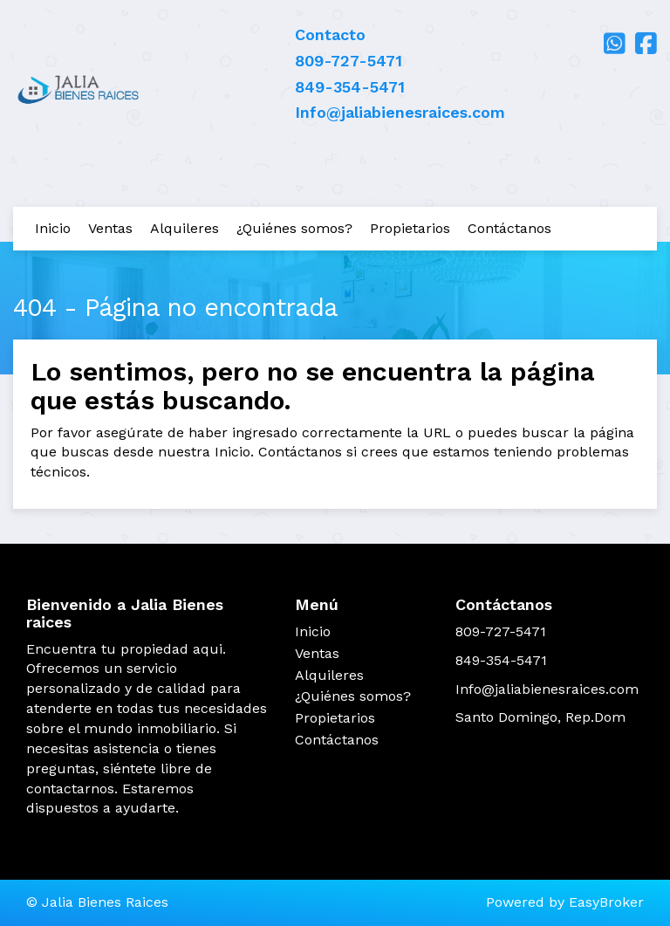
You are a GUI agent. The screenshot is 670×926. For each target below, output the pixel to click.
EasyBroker (606, 902)
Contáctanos (509, 228)
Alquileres (184, 228)
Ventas (110, 228)
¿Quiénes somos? (294, 228)
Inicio (53, 228)
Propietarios (410, 228)
